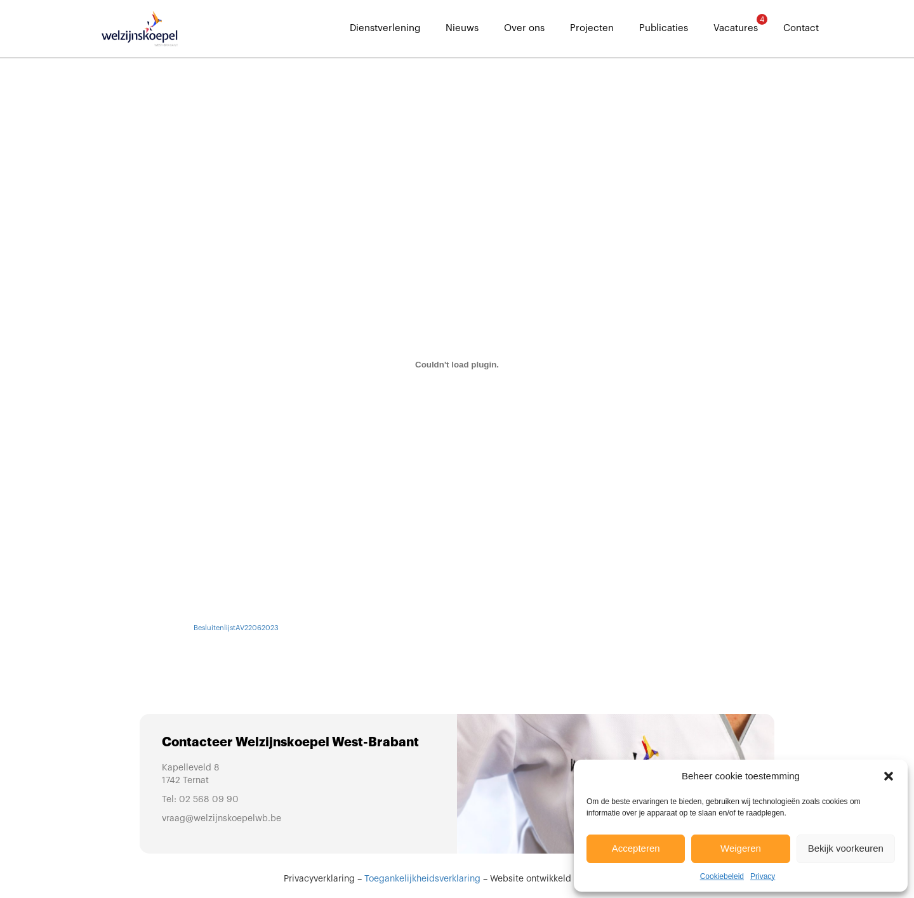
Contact (801, 28)
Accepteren (636, 848)
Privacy (762, 876)
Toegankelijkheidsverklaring (422, 879)
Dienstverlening (385, 28)
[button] (888, 776)
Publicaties (663, 28)
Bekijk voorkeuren (846, 848)
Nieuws (462, 28)
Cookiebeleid (722, 876)
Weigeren (740, 848)
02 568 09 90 (209, 799)
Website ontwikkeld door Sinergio (560, 879)
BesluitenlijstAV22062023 (236, 627)
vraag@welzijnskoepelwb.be (221, 818)
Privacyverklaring (319, 879)
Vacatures (735, 23)
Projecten (592, 28)
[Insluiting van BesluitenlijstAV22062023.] (457, 364)
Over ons (524, 28)
